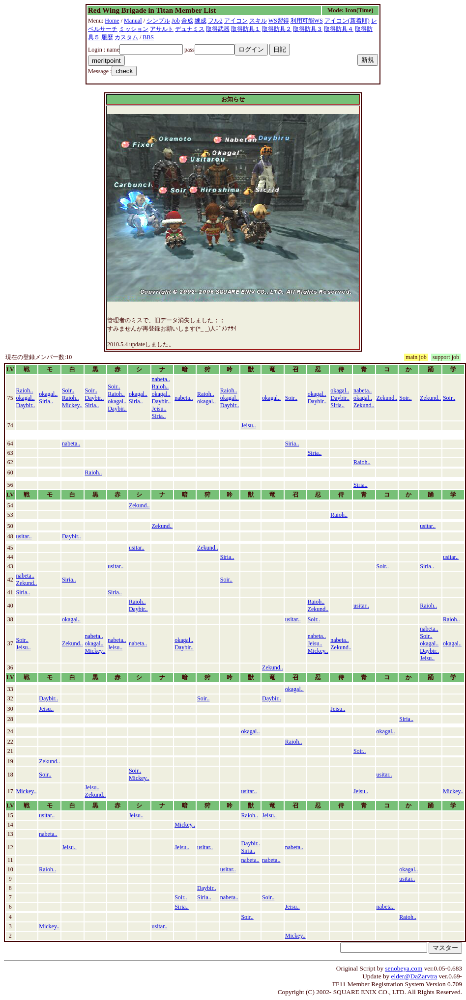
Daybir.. (25, 405)
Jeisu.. (159, 408)
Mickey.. (72, 405)
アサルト (162, 29)
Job (176, 20)
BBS (148, 37)
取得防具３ (307, 29)
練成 (200, 20)
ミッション (133, 29)
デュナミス (189, 29)
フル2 (215, 20)
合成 (187, 20)
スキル (258, 20)
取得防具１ (246, 29)
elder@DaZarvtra (414, 976)
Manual (133, 20)
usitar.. (428, 526)
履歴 (107, 37)
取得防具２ (276, 29)
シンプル (158, 20)
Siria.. (46, 401)
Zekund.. (364, 405)
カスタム (126, 37)
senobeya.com (403, 968)
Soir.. (68, 390)
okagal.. (25, 397)
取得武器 (218, 29)
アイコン (236, 20)
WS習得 (278, 20)
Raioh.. (24, 390)
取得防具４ (338, 29)
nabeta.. (161, 379)
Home (112, 20)
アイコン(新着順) (347, 20)
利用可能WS (307, 20)
